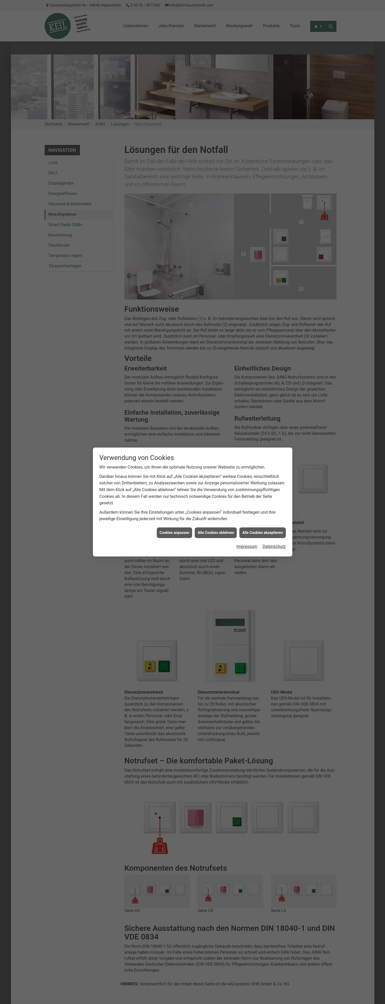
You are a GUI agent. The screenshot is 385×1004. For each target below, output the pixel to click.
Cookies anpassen (175, 522)
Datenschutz (274, 535)
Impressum (247, 535)
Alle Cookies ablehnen (216, 522)
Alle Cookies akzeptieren (262, 522)
